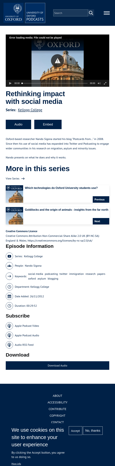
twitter (64, 274)
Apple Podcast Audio (27, 335)
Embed (48, 124)
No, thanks (92, 430)
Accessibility (57, 402)
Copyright (57, 416)
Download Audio (57, 365)
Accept (75, 431)
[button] (57, 60)
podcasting (51, 274)
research (91, 274)
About (57, 396)
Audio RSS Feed (24, 344)
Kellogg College (30, 110)
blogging (53, 278)
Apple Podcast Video (27, 325)
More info (16, 463)
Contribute (57, 409)
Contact (57, 422)
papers (101, 274)
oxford (32, 278)
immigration (76, 274)
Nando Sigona (33, 265)
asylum (42, 278)
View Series (12, 178)
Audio (18, 124)
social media (35, 274)
